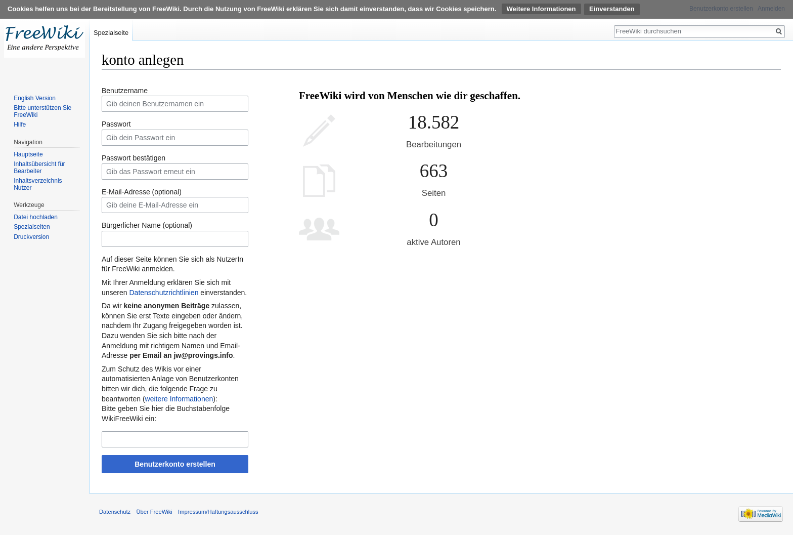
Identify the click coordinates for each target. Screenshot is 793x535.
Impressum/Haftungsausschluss (218, 512)
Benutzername (125, 91)
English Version (35, 98)
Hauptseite (28, 154)
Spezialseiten (32, 226)
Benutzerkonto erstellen (175, 464)
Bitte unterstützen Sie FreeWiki (42, 111)
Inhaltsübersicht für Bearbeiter (39, 167)
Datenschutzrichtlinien (163, 293)
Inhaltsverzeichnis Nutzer (38, 184)
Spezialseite (111, 32)
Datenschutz (114, 512)
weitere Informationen (179, 399)
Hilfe (20, 124)
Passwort (116, 124)
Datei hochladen (36, 217)
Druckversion (31, 236)
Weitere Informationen (541, 9)
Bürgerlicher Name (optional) (147, 225)
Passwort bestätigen (133, 158)
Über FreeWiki (154, 512)
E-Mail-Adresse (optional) (142, 192)
